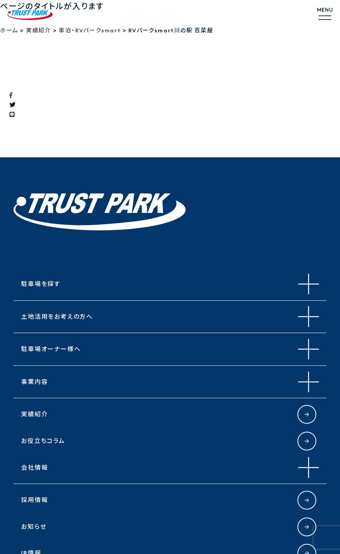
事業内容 (34, 381)
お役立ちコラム (43, 440)
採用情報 (34, 500)
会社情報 (34, 467)
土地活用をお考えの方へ (57, 316)
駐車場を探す (40, 284)
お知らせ (33, 526)
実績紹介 (34, 414)
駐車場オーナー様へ (51, 349)
